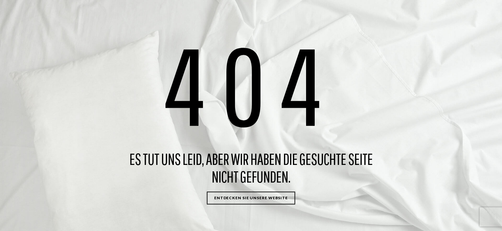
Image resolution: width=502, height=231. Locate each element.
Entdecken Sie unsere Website (251, 197)
